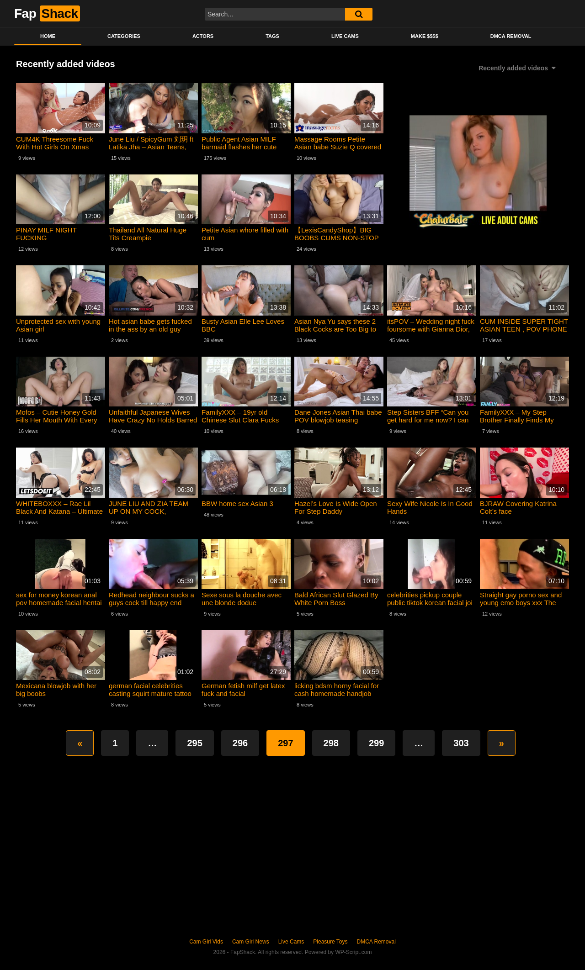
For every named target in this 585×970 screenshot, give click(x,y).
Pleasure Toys (330, 941)
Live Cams (345, 36)
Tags (272, 36)
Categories (123, 36)
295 (194, 743)
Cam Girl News (250, 941)
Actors (202, 36)
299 (376, 743)
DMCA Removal (511, 36)
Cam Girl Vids (206, 941)
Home (47, 36)
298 (331, 743)
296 (240, 743)
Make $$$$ (424, 36)
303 (460, 743)
